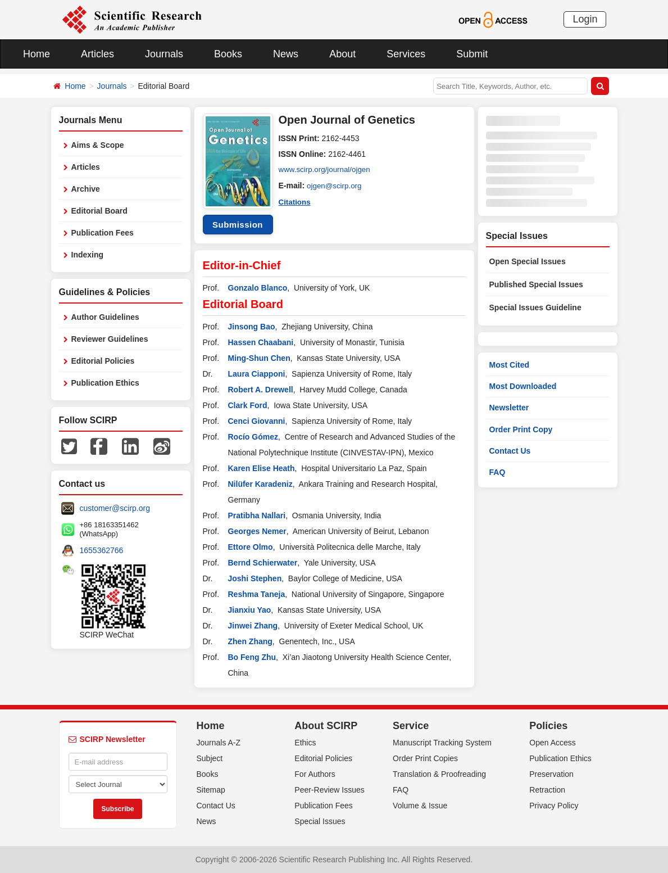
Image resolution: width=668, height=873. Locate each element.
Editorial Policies (103, 360)
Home (36, 54)
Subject (210, 758)
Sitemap (211, 789)
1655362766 (102, 550)
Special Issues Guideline (535, 307)
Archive (85, 188)
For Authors (314, 774)
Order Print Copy (521, 429)
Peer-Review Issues (329, 789)
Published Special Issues (536, 284)
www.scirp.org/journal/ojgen (327, 169)
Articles (97, 54)
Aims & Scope (97, 145)
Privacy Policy (553, 805)
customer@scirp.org (115, 508)
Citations (295, 201)
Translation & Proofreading (439, 774)
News (285, 54)
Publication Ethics (105, 382)
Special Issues (319, 821)
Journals (164, 54)
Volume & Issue (420, 805)
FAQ (497, 472)
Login (584, 19)
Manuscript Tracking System (442, 742)
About (342, 54)
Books (228, 54)
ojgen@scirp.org (335, 185)
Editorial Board (99, 210)
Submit (472, 54)
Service (411, 725)
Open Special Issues (527, 261)
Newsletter (509, 407)
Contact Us (510, 450)
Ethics (305, 742)
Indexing (87, 254)
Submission (237, 224)
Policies (548, 725)
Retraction (547, 789)
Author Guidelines (105, 317)
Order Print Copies (425, 758)
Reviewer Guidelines (109, 338)
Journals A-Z (219, 742)
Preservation (551, 774)
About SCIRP (325, 725)
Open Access (552, 742)
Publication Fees (102, 232)
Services (406, 54)
